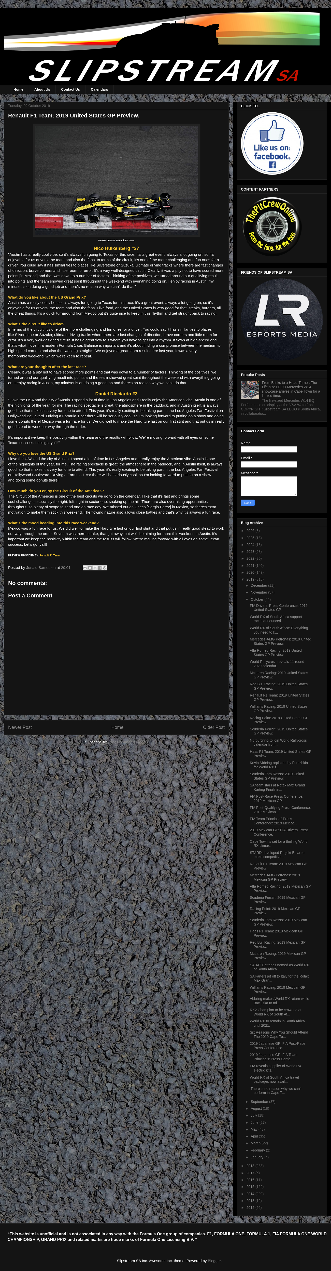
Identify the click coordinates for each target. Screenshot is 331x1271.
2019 (251, 579)
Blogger (214, 1261)
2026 (251, 531)
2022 (251, 558)
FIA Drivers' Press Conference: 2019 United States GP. (279, 608)
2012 (251, 1208)
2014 (251, 1194)
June (255, 1122)
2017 (251, 1173)
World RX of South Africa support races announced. (276, 619)
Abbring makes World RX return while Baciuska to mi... (279, 1001)
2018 (251, 1166)
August (257, 1108)
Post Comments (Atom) (128, 742)
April (255, 1136)
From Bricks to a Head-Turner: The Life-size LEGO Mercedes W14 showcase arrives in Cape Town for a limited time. (291, 389)
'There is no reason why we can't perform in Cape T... (275, 1091)
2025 (251, 538)
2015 (251, 1187)
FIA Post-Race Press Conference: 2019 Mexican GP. (276, 798)
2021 (251, 566)
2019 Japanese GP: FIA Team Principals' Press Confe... (273, 1057)
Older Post (214, 727)
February (258, 1150)
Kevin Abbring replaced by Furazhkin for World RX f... (279, 765)
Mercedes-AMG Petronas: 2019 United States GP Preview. (280, 641)
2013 (251, 1201)
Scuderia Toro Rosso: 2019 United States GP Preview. (277, 776)
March (256, 1143)
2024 (251, 545)
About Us (42, 89)
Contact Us (70, 89)
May (254, 1129)
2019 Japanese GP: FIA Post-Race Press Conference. (277, 1045)
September (260, 1102)
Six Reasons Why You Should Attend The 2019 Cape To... (279, 1034)
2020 (251, 572)
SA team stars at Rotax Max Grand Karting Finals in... (277, 787)
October (257, 599)
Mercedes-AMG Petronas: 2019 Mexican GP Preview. (275, 877)
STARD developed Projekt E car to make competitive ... (277, 855)
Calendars (99, 89)
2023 (251, 552)
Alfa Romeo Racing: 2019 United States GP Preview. (276, 652)
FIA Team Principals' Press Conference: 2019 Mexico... (273, 821)
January (257, 1157)
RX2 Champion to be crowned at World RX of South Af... (275, 1012)
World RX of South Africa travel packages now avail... (274, 1079)
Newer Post (20, 727)
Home (18, 89)
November (259, 592)
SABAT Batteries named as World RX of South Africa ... (279, 967)
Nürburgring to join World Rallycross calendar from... (278, 742)
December (259, 585)
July (254, 1115)
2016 (251, 1180)
